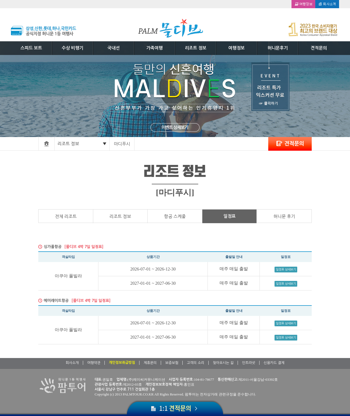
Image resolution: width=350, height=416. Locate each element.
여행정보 (236, 48)
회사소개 (72, 363)
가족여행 (154, 48)
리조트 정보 (195, 48)
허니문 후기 (284, 216)
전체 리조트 (66, 216)
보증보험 (171, 363)
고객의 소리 (195, 363)
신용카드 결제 (274, 363)
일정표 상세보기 (286, 269)
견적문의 (319, 48)
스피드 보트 (31, 48)
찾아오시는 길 (223, 363)
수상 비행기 (72, 48)
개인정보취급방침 (122, 362)
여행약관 (93, 363)
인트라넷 (248, 363)
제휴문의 (150, 363)
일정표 (229, 216)
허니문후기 (277, 48)
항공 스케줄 (175, 216)
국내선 (113, 48)
